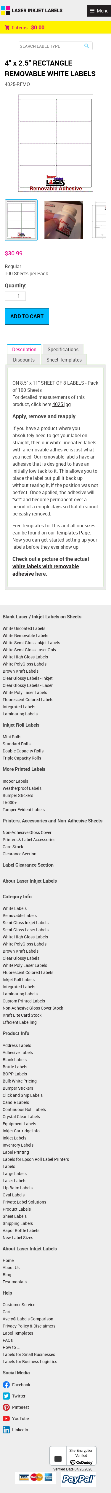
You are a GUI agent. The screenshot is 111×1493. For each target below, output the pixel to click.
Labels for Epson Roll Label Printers (36, 1159)
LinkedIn (20, 1429)
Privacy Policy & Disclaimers (29, 1326)
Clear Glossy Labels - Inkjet (28, 678)
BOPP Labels (15, 1074)
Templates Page (73, 532)
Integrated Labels (19, 706)
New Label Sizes (18, 1237)
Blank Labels (15, 1059)
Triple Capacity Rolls (22, 758)
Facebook (21, 1384)
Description (24, 349)
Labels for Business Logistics (30, 1361)
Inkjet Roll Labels (21, 725)
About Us (11, 1267)
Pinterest (20, 1407)
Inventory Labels (18, 1145)
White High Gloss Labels (25, 657)
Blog (7, 1274)
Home (8, 1260)
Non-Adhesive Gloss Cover (27, 832)
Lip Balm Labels (18, 1187)
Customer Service (19, 1304)
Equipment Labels (19, 1123)
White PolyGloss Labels (24, 664)
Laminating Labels (20, 714)
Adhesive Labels (18, 1052)
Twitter (18, 1396)
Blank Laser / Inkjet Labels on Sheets (42, 616)
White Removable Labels (25, 635)
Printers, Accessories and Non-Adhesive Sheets (52, 820)
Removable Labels (20, 915)
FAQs (8, 1340)
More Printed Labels (24, 769)
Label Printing (16, 1152)
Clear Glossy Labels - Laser (28, 685)
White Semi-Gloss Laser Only (29, 649)
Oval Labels (14, 1195)
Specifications (63, 349)
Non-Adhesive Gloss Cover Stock (33, 1008)
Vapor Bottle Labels (21, 1230)
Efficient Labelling (20, 1022)
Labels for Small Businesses (29, 1354)
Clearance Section (19, 854)
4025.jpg (61, 404)
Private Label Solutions (24, 1202)
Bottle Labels (15, 1066)
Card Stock (13, 846)
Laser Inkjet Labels (32, 11)
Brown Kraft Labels (20, 671)
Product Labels (17, 1209)
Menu (103, 10)
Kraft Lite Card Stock (22, 1015)
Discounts (24, 359)
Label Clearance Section (28, 865)
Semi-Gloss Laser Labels (26, 929)
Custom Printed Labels (24, 1001)
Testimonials (15, 1282)
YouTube (20, 1418)
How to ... (11, 1347)
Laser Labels (14, 1180)
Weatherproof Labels (22, 788)
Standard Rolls (16, 743)
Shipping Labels (18, 1223)
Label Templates (18, 1333)
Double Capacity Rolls (23, 751)
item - (24, 27)
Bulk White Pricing (20, 1081)
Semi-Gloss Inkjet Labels (26, 922)
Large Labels (15, 1173)
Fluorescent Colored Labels (28, 699)
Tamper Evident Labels (24, 809)
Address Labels (17, 1045)
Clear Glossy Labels (21, 958)
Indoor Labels (15, 781)
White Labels (15, 908)
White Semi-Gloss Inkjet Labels (31, 642)
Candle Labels (16, 1102)
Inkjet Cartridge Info (21, 1131)
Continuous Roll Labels (24, 1109)
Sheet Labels (15, 1216)
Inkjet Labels (14, 1138)
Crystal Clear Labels (21, 1116)
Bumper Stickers (18, 795)
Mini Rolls (12, 736)
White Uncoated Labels (24, 628)
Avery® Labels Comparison (28, 1319)
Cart (7, 1311)
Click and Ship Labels (23, 1095)
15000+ (10, 802)
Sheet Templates (64, 359)
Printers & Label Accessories (29, 839)
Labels (9, 1166)
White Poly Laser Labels (25, 692)
